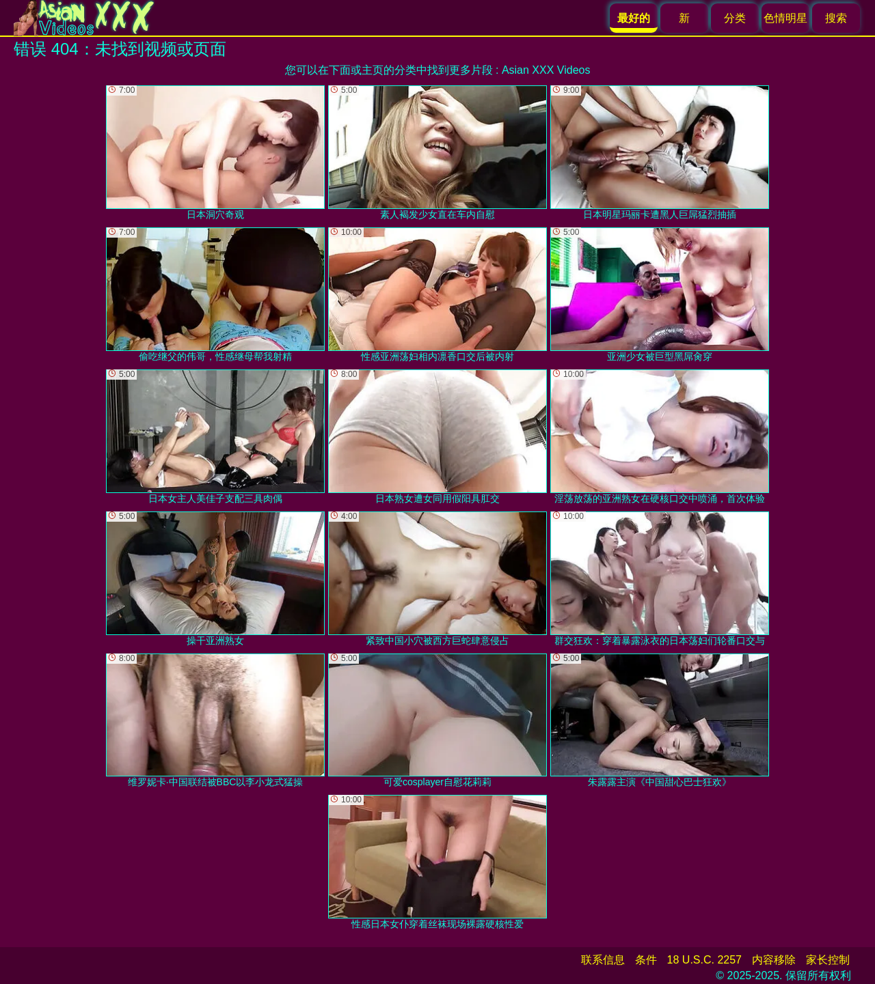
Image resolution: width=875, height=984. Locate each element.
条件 (646, 960)
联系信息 (603, 960)
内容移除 (774, 960)
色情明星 (785, 18)
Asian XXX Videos (546, 70)
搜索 (836, 18)
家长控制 (828, 960)
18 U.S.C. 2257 (704, 960)
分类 (735, 18)
